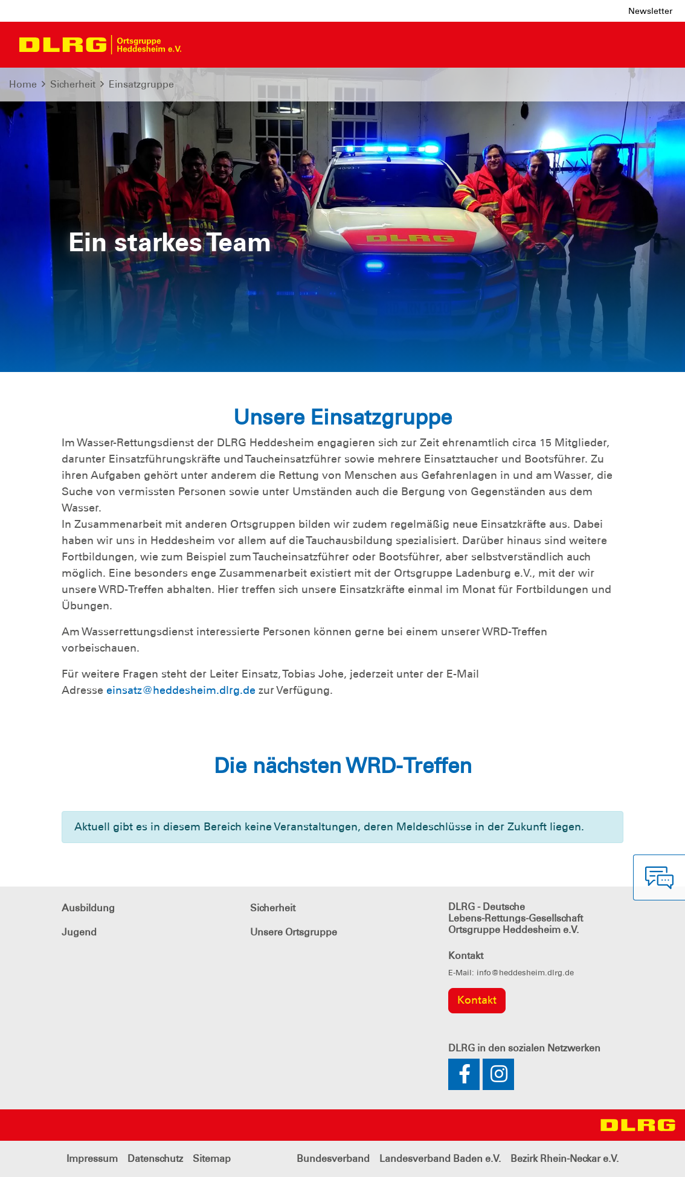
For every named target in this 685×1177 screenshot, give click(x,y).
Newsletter (650, 11)
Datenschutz (155, 1158)
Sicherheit (72, 84)
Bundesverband (333, 1158)
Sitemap (212, 1158)
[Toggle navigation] (201, 45)
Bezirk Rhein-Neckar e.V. (564, 1158)
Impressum (92, 1158)
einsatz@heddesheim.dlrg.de (181, 690)
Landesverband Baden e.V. (440, 1158)
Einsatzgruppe (141, 84)
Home (23, 84)
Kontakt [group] (477, 1000)
